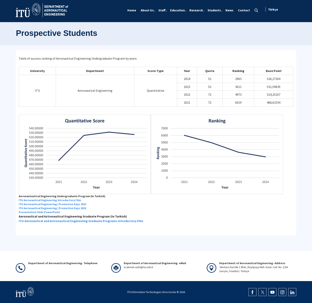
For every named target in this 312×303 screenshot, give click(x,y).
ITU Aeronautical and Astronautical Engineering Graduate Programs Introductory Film (81, 221)
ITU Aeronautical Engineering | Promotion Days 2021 (52, 208)
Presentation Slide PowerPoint (39, 212)
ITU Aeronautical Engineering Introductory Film (50, 200)
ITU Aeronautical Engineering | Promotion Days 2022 (52, 204)
